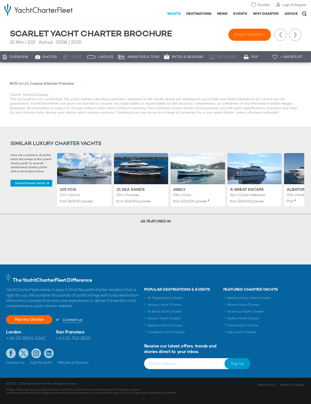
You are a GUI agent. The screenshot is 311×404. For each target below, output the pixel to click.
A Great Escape (247, 189)
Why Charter (266, 13)
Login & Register (294, 5)
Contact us (72, 319)
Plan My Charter (29, 319)
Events (240, 13)
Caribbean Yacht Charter (166, 332)
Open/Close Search (304, 13)
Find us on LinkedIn (49, 353)
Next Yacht (295, 35)
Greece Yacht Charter (164, 318)
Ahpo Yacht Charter (242, 332)
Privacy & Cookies (292, 385)
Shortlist (263, 5)
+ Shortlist (291, 57)
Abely (179, 189)
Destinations (198, 13)
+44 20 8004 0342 (25, 338)
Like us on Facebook (11, 353)
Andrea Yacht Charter (243, 318)
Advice (291, 13)
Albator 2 (297, 189)
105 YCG (68, 189)
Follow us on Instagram (36, 353)
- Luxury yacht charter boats (48, 9)
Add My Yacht (41, 362)
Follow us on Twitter (23, 353)
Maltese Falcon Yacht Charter (249, 298)
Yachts (174, 13)
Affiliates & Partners (72, 362)
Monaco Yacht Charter (164, 305)
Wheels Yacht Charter (243, 305)
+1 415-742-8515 (73, 338)
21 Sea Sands (131, 189)
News (222, 13)
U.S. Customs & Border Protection (48, 83)
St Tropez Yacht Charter (165, 298)
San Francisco (70, 332)
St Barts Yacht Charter (165, 311)
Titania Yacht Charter (243, 325)
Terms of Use (265, 385)
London (13, 332)
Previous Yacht (281, 35)
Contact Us (15, 362)
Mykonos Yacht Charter (165, 325)
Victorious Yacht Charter (245, 311)
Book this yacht (249, 35)
